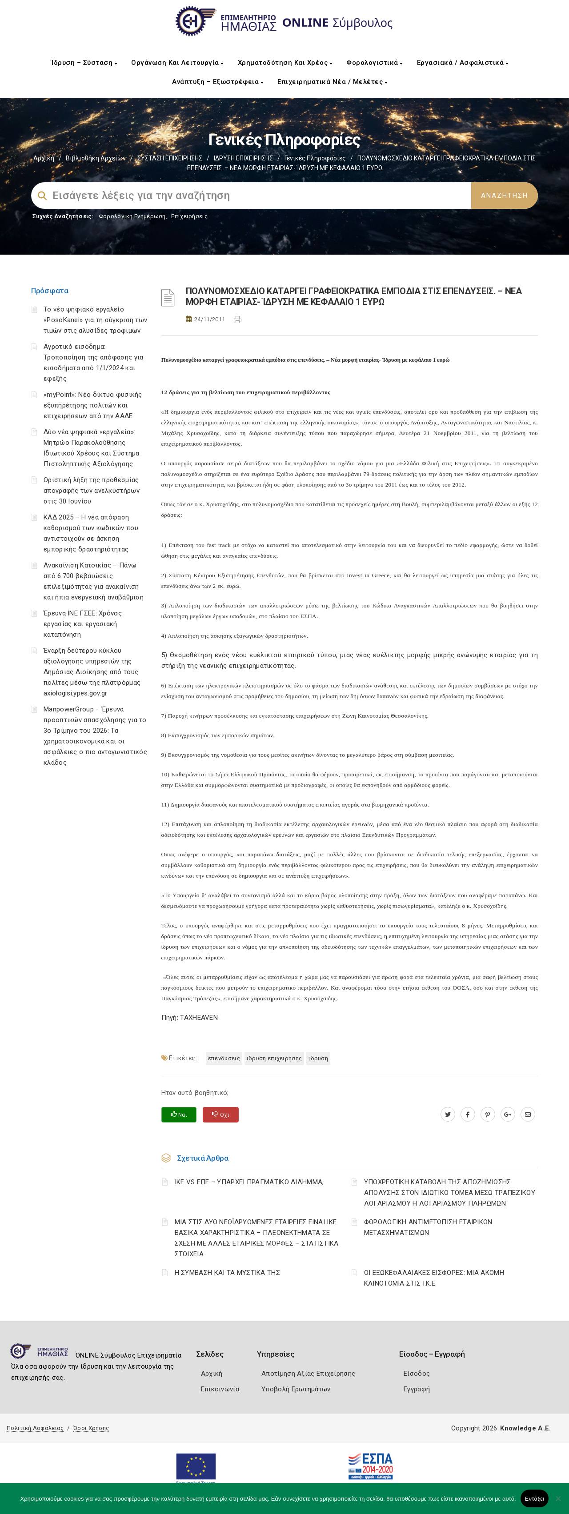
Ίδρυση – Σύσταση (84, 63)
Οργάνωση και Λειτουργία (177, 63)
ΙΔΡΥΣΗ (318, 1058)
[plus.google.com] (508, 1115)
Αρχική (43, 158)
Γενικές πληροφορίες (315, 158)
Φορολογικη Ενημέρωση (132, 216)
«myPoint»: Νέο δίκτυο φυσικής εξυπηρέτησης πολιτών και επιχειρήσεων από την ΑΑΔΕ (93, 405)
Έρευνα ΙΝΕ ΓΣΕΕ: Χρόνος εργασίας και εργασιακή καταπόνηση (83, 624)
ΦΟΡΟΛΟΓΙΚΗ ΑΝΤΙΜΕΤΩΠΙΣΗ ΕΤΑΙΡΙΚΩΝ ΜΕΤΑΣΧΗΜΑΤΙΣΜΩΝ (428, 1227)
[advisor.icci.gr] (528, 1115)
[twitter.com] (448, 1115)
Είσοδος (417, 1374)
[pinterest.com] (488, 1115)
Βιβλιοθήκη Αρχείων (96, 158)
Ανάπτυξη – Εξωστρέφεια (217, 82)
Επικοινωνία (220, 1389)
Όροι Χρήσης (91, 1428)
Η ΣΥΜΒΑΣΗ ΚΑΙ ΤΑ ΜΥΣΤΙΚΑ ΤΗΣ (227, 1273)
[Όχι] (557, 1503)
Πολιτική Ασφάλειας (35, 1428)
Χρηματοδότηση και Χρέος (285, 63)
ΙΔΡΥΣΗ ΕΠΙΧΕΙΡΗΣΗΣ (243, 158)
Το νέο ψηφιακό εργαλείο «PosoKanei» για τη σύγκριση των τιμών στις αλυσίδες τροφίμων (95, 320)
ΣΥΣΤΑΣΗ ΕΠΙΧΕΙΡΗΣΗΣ (169, 158)
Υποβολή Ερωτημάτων (295, 1389)
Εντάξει (535, 1498)
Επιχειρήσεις (189, 216)
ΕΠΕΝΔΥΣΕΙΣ (224, 1058)
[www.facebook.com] (468, 1115)
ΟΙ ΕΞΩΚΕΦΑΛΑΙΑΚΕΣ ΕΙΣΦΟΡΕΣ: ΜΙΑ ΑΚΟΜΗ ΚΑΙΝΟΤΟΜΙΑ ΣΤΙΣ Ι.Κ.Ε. (434, 1278)
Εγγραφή (417, 1389)
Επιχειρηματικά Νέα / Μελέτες (332, 82)
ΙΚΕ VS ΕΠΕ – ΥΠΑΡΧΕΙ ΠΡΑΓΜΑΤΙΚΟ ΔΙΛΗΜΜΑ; (249, 1182)
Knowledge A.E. (525, 1428)
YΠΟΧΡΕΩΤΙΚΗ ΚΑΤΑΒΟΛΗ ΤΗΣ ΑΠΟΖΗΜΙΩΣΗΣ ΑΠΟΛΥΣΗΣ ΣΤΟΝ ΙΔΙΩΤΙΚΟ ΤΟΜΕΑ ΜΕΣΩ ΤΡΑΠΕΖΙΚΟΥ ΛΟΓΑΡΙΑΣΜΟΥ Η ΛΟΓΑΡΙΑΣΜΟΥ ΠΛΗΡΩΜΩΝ (449, 1192)
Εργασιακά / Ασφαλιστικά (463, 63)
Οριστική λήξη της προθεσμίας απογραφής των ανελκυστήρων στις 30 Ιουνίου (92, 490)
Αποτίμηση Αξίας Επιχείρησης (308, 1374)
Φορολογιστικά (374, 63)
